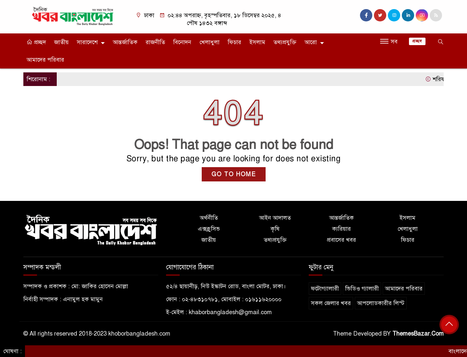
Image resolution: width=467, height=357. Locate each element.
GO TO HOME (233, 174)
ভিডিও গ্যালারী (362, 288)
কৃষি (275, 228)
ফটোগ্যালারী (325, 288)
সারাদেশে (87, 42)
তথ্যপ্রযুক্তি (284, 42)
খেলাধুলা (209, 42)
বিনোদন (182, 42)
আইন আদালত (275, 217)
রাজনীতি (155, 42)
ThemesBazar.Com (418, 333)
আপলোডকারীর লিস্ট (380, 303)
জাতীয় (61, 42)
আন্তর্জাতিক (125, 42)
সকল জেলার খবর (331, 303)
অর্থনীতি (209, 217)
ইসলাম (257, 42)
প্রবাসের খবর (341, 239)
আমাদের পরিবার (45, 59)
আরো (311, 42)
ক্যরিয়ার (341, 228)
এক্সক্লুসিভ (209, 228)
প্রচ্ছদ (36, 42)
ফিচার (234, 42)
